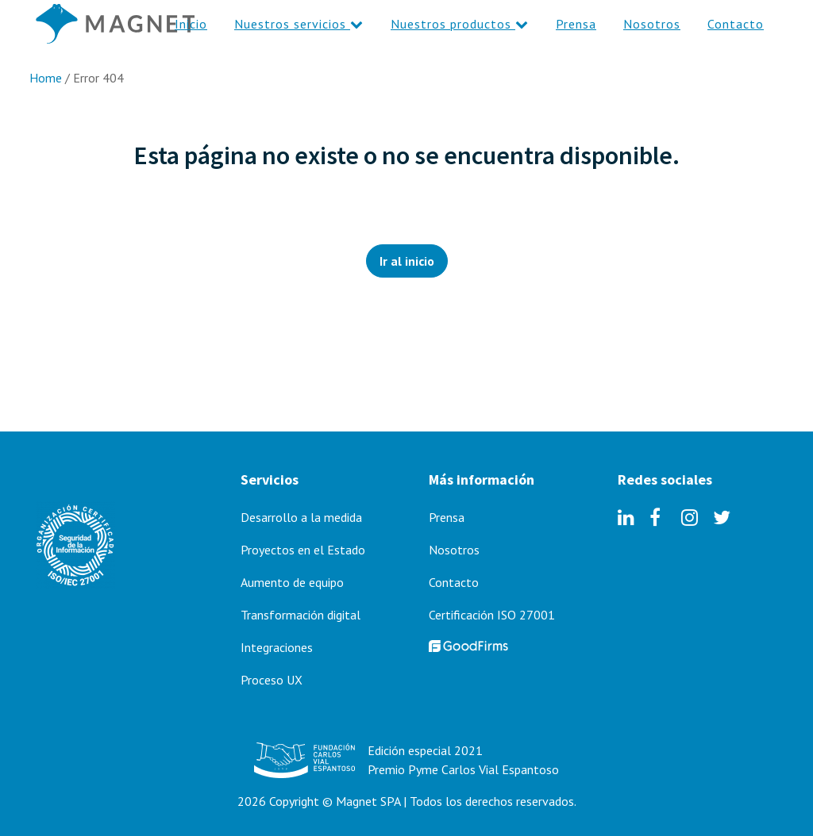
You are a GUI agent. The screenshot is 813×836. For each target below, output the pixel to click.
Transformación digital (300, 615)
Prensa (446, 517)
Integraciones (277, 647)
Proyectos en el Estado (303, 550)
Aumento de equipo (292, 582)
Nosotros (454, 550)
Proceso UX (271, 680)
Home (45, 78)
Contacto (454, 582)
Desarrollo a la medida (301, 517)
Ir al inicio (407, 261)
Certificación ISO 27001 (492, 615)
